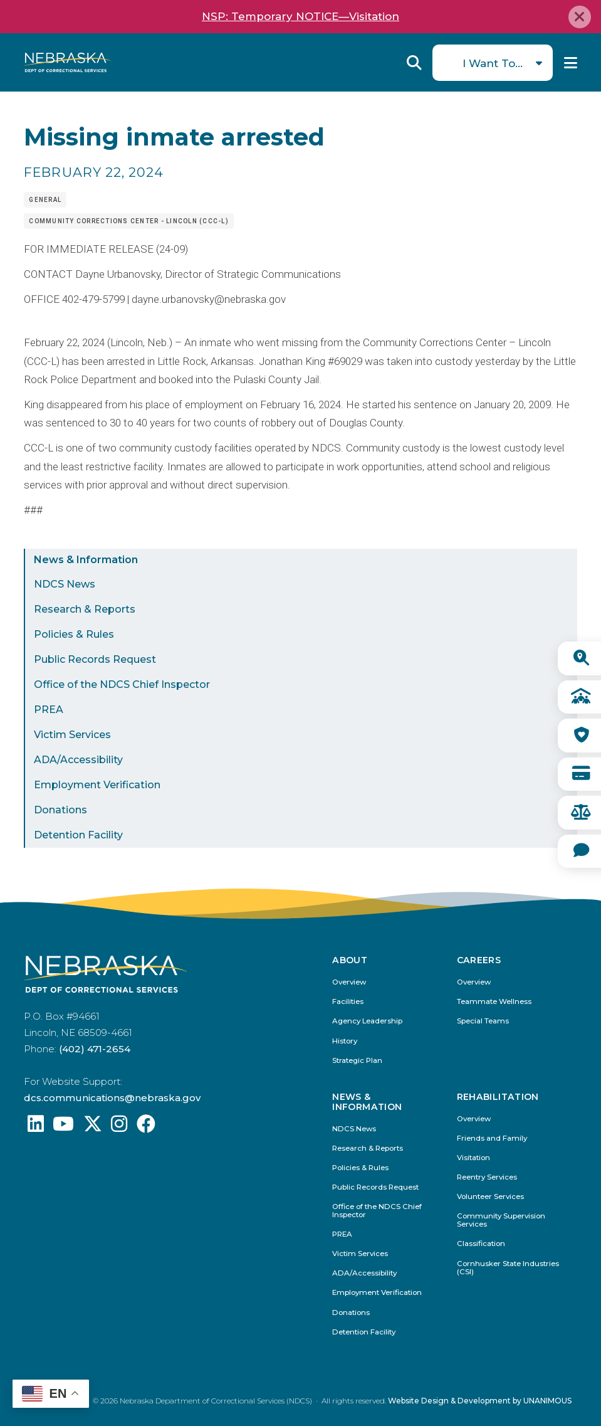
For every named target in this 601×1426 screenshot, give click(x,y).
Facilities (347, 1002)
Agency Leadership (367, 1021)
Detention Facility (78, 835)
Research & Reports (84, 609)
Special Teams (483, 1021)
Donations (60, 810)
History (344, 1041)
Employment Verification (97, 785)
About (349, 961)
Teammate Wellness (494, 1002)
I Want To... (493, 63)
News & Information (86, 560)
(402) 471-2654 (94, 1049)
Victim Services (72, 735)
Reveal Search (414, 62)
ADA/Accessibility (78, 760)
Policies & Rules (74, 634)
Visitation (473, 1158)
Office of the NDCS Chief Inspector (122, 684)
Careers (479, 961)
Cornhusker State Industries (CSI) (508, 1268)
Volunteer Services (490, 1197)
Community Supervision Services (501, 1220)
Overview (349, 982)
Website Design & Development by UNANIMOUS (480, 1400)
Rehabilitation (498, 1097)
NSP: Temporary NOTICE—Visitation (300, 16)
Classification (481, 1244)
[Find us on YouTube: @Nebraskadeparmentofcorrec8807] (63, 1127)
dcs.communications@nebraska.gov (112, 1098)
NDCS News (64, 584)
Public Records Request (95, 659)
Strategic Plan (357, 1061)
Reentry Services (487, 1177)
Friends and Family (492, 1138)
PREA (48, 710)
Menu (570, 62)
